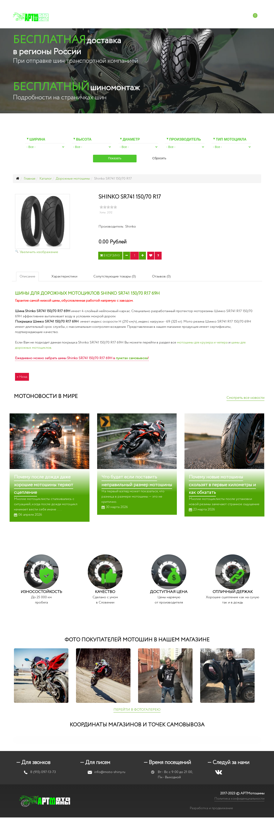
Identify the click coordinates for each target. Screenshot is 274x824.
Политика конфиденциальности (239, 798)
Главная (29, 178)
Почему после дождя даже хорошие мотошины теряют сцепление (43, 485)
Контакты (215, 17)
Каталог (78, 17)
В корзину (110, 255)
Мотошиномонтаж (111, 17)
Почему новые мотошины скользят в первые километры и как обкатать (222, 485)
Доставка (167, 17)
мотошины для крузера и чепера (202, 342)
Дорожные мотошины (73, 178)
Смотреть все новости (245, 398)
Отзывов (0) (161, 276)
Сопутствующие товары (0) (114, 276)
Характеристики (64, 276)
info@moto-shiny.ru (185, 4)
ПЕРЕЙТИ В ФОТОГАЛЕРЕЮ (137, 709)
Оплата (145, 17)
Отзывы (191, 17)
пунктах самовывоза (132, 358)
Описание (27, 276)
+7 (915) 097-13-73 (149, 4)
